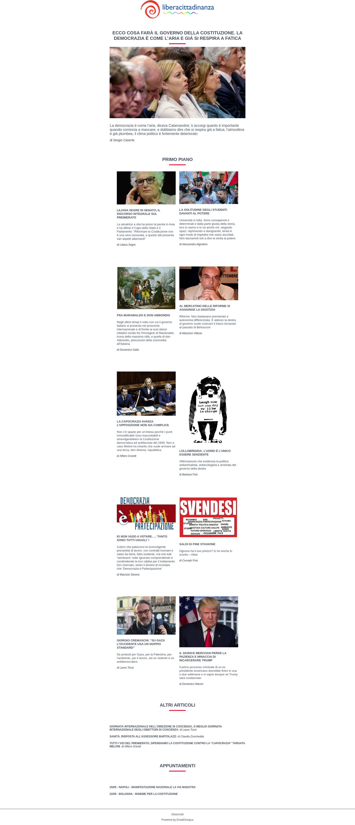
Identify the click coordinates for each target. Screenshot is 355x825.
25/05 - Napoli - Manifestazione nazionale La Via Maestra (153, 787)
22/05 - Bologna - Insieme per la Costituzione (144, 794)
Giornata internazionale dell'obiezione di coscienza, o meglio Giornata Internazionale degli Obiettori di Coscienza (166, 728)
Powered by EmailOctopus (177, 819)
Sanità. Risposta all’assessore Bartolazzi (143, 736)
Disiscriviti (177, 814)
